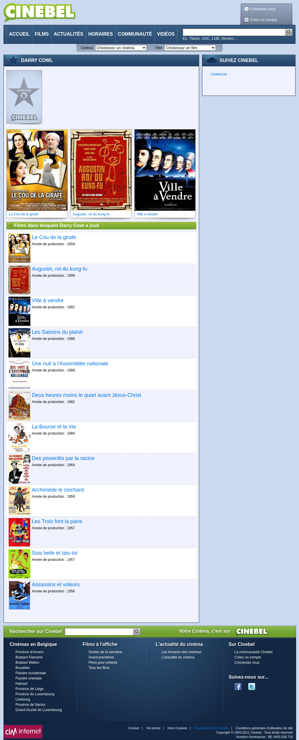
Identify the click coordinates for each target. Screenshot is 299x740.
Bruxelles (22, 668)
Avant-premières (101, 657)
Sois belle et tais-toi (54, 553)
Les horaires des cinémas (181, 652)
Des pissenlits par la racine (63, 458)
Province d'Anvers (29, 652)
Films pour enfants (102, 663)
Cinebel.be (218, 74)
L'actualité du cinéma (177, 657)
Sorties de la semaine (105, 652)
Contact (133, 728)
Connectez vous (262, 9)
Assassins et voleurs (56, 584)
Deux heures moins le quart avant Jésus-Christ (86, 395)
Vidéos (166, 34)
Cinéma (87, 48)
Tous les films (98, 668)
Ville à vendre (48, 300)
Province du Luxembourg (34, 694)
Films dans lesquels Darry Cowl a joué (54, 225)
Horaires (100, 34)
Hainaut (21, 684)
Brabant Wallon (27, 663)
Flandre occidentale (30, 673)
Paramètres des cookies (211, 728)
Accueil (19, 34)
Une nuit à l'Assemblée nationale (70, 363)
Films (42, 34)
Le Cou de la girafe (54, 237)
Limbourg (22, 699)
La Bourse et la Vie (54, 427)
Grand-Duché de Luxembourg (38, 710)
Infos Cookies (177, 728)
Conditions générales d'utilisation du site (264, 728)
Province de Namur (30, 705)
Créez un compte (263, 20)
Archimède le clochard (58, 490)
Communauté (135, 34)
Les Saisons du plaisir (57, 332)
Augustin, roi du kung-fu (59, 269)
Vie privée (153, 728)
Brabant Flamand (28, 657)
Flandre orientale (28, 678)
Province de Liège (29, 689)
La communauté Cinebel (253, 652)
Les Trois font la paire (57, 521)
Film (159, 48)
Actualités (68, 34)
